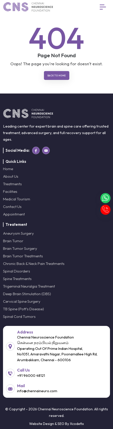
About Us (10, 176)
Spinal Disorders (16, 271)
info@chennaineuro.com (37, 390)
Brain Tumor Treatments (23, 256)
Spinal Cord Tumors (19, 316)
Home (8, 168)
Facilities (10, 191)
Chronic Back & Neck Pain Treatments (34, 263)
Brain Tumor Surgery (20, 248)
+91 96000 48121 (31, 375)
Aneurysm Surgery (18, 233)
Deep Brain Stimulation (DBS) (27, 293)
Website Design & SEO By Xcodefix (56, 423)
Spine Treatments (17, 278)
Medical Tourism (16, 199)
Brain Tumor (13, 240)
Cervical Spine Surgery (21, 301)
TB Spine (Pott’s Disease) (23, 309)
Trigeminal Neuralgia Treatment (29, 286)
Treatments (12, 183)
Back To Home (56, 75)
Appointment (14, 214)
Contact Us (12, 206)
